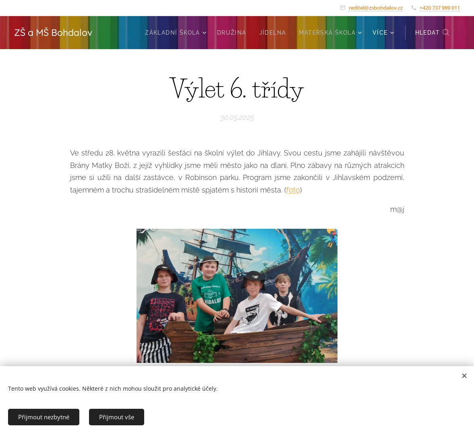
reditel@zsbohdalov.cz (376, 7)
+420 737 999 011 (440, 7)
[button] (432, 33)
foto (293, 189)
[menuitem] (177, 33)
